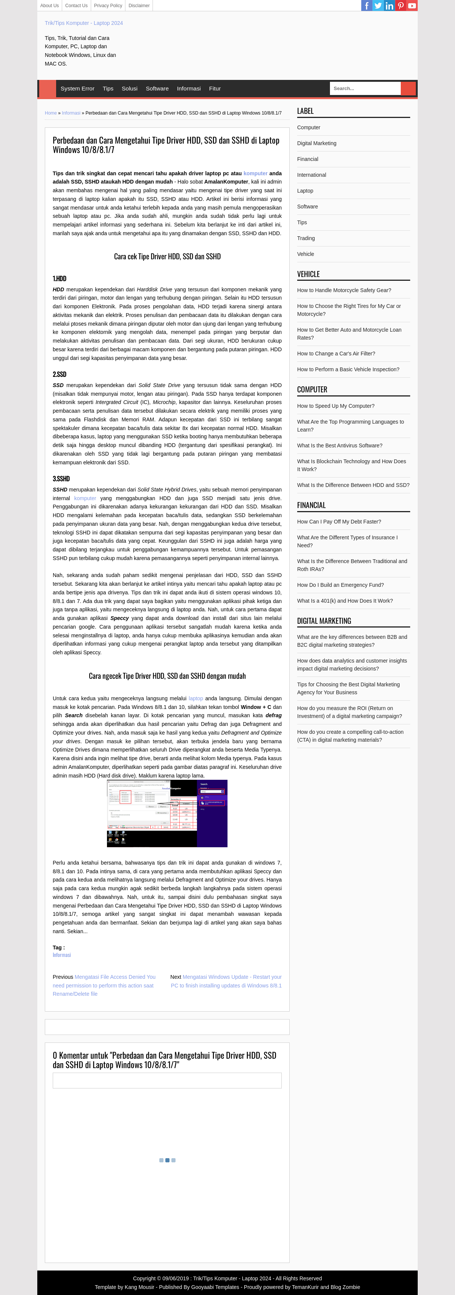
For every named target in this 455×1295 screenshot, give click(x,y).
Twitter (378, 5)
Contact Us (76, 5)
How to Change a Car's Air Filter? (336, 354)
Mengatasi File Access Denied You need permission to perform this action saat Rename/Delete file (104, 985)
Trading (306, 238)
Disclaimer (139, 5)
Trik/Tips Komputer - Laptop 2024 (84, 23)
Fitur (215, 88)
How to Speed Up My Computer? (335, 406)
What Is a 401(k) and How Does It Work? (345, 601)
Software (157, 88)
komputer (256, 173)
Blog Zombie (345, 1287)
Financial (307, 159)
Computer (308, 127)
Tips (108, 88)
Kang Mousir (139, 1287)
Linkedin (389, 5)
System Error (78, 88)
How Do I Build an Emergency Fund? (340, 585)
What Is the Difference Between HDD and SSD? (353, 485)
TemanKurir (305, 1287)
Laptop (305, 191)
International (311, 175)
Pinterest (400, 5)
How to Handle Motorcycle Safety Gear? (344, 290)
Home (47, 88)
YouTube (412, 5)
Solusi (129, 88)
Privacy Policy (108, 5)
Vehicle (305, 254)
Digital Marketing (316, 143)
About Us (49, 5)
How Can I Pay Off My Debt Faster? (339, 522)
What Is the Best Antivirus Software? (339, 445)
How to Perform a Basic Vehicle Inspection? (348, 369)
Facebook (367, 5)
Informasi (189, 88)
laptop (196, 698)
